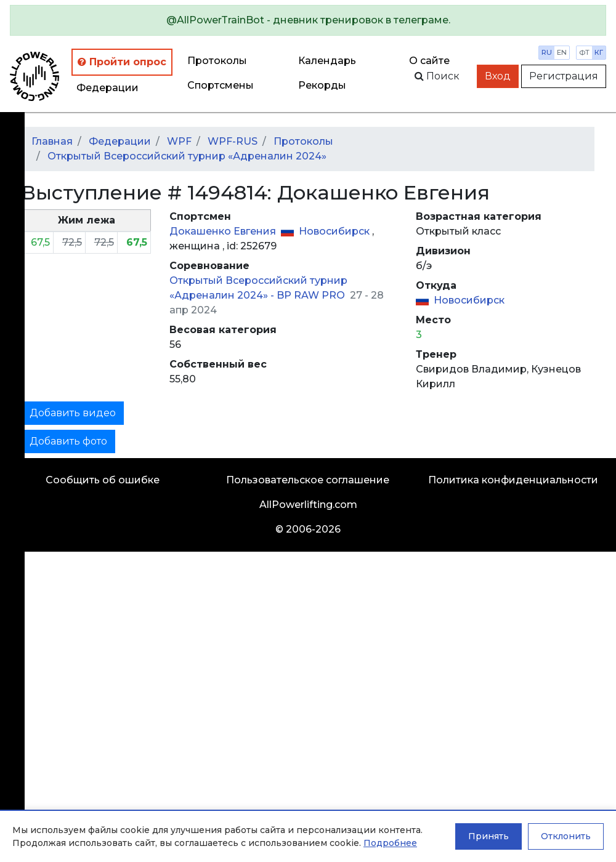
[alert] (308, 20)
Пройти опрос (122, 62)
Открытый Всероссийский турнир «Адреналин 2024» (186, 156)
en (562, 52)
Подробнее (390, 842)
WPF (179, 141)
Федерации (107, 88)
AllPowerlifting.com (308, 504)
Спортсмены (220, 85)
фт (584, 52)
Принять (488, 836)
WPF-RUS (232, 141)
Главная (52, 141)
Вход (498, 76)
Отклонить (566, 836)
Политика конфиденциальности (513, 480)
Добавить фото (68, 441)
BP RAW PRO (312, 295)
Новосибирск (335, 231)
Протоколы (217, 60)
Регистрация (563, 76)
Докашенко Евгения (223, 231)
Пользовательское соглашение (307, 480)
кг (598, 52)
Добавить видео (73, 413)
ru (546, 52)
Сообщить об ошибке (103, 480)
